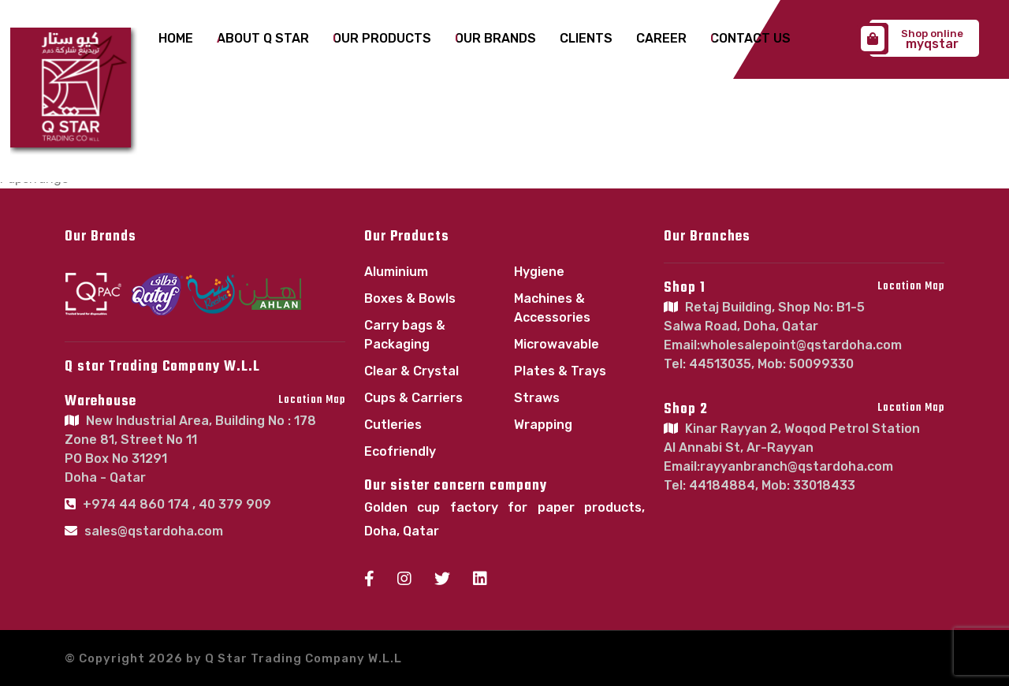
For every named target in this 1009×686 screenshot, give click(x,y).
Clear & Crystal (411, 371)
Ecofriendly (400, 451)
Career (659, 39)
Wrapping (543, 424)
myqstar (916, 39)
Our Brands (494, 39)
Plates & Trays (560, 371)
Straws (537, 397)
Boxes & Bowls (410, 298)
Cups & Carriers (413, 397)
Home (177, 39)
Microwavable (556, 344)
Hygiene (539, 271)
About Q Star (264, 39)
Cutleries (393, 424)
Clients (584, 39)
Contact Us (747, 39)
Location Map (311, 400)
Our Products (382, 39)
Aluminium (396, 271)
